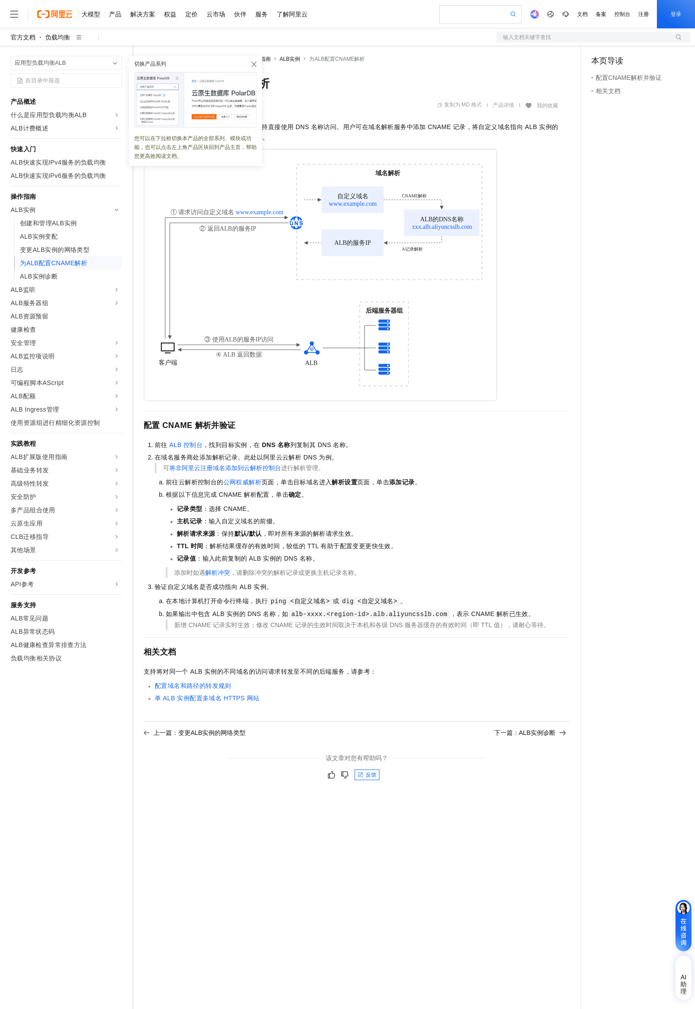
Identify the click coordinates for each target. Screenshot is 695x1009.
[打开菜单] (14, 14)
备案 (601, 14)
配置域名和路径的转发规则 (193, 685)
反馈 (367, 775)
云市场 (216, 14)
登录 (676, 14)
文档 (582, 14)
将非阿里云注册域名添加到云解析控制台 (225, 467)
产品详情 (503, 105)
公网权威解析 (242, 482)
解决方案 (142, 14)
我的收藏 (547, 105)
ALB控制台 (186, 444)
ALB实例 (290, 59)
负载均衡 (57, 37)
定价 (191, 14)
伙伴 (240, 14)
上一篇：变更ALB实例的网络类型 (195, 732)
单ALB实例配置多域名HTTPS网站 (207, 698)
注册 (643, 14)
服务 (261, 14)
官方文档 (23, 37)
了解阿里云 (292, 14)
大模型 (91, 14)
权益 (170, 14)
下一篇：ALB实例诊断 (530, 732)
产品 (115, 14)
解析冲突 (217, 572)
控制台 (622, 14)
